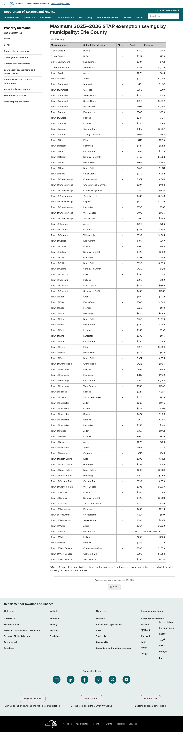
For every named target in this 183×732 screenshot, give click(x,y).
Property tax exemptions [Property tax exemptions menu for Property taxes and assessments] (16, 51)
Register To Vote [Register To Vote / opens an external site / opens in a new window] (32, 698)
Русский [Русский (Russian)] (145, 636)
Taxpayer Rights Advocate (17, 636)
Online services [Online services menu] (12, 17)
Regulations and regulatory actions (113, 648)
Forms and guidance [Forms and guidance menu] (107, 17)
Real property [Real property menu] (85, 17)
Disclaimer (55, 636)
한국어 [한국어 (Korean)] (144, 654)
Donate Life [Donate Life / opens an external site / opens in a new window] (150, 698)
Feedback (9, 648)
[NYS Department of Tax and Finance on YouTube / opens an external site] (126, 680)
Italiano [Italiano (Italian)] (163, 634)
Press (98, 630)
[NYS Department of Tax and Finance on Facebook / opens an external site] (84, 680)
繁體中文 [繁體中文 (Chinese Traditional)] (145, 630)
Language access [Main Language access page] (150, 619)
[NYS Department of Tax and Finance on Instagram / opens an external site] (98, 680)
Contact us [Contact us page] (9, 619)
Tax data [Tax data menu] (127, 17)
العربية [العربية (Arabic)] (162, 640)
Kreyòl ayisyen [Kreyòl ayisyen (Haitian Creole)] (166, 628)
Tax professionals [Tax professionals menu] (65, 17)
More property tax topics (16, 102)
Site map (54, 619)
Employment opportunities (109, 624)
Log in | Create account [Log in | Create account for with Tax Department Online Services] (167, 10)
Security (54, 630)
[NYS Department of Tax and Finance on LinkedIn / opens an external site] (70, 680)
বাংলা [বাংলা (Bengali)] (144, 648)
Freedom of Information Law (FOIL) (22, 630)
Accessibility (102, 642)
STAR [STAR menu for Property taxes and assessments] (7, 45)
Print (115, 587)
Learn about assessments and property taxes (19, 72)
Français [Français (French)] (163, 651)
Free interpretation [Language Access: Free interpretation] (166, 620)
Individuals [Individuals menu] (29, 17)
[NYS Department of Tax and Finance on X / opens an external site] (112, 680)
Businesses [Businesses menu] (46, 17)
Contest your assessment (17, 64)
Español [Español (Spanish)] (145, 624)
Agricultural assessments (17, 89)
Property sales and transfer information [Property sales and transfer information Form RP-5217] (18, 81)
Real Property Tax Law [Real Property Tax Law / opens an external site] (15, 95)
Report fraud (10, 642)
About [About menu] (139, 17)
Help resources (11, 624)
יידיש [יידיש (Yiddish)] (143, 642)
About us (100, 619)
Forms (7, 39)
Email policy (102, 636)
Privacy (53, 624)
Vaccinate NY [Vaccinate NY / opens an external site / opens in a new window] (91, 698)
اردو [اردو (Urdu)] (161, 657)
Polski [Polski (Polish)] (162, 646)
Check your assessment (16, 57)
